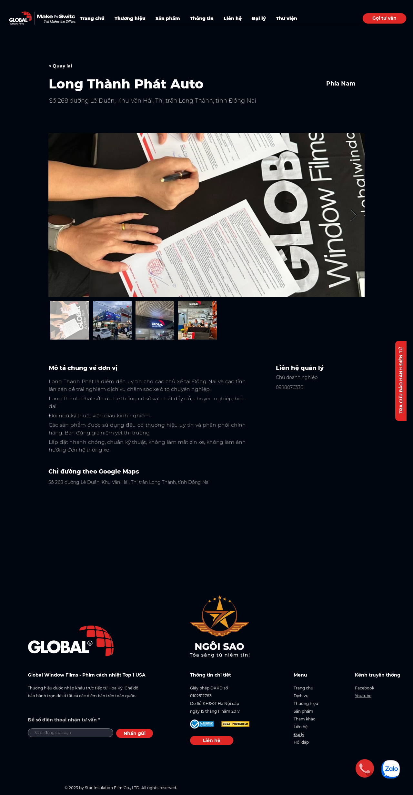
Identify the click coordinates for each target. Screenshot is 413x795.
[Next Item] (353, 215)
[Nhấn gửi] (134, 733)
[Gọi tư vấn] (384, 18)
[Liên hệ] (211, 740)
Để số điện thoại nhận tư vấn (62, 720)
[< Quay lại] (72, 66)
